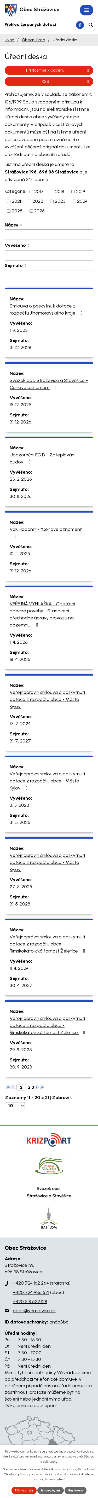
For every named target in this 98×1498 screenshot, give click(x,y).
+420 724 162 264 (31, 1283)
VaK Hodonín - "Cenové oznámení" (46, 532)
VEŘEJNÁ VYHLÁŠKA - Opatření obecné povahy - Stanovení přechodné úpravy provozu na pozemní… (42, 614)
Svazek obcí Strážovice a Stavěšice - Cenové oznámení (49, 384)
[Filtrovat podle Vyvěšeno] (49, 255)
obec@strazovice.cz (34, 1311)
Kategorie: (15, 191)
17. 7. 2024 (20, 724)
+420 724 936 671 (31, 1292)
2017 (39, 191)
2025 (17, 211)
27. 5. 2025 (21, 887)
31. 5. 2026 (20, 822)
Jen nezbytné (51, 1490)
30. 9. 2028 (21, 1067)
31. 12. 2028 (20, 347)
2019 (80, 191)
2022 (37, 201)
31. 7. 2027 (20, 741)
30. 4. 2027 (21, 985)
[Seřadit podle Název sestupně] (21, 226)
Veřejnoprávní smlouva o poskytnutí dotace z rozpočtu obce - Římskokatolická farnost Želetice (48, 944)
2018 (59, 191)
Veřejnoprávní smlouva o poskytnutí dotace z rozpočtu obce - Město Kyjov (47, 699)
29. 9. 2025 (21, 1050)
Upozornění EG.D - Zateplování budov (42, 458)
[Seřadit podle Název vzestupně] (21, 224)
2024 (82, 201)
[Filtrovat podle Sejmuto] (49, 275)
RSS (66, 81)
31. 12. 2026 (20, 422)
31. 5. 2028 (20, 904)
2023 (60, 201)
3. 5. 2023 (19, 805)
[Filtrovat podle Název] (49, 234)
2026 (39, 211)
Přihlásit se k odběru (58, 70)
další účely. (50, 1462)
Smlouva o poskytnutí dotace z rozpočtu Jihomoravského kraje (47, 309)
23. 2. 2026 (21, 479)
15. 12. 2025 (20, 405)
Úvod (9, 39)
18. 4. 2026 (20, 659)
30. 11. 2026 (21, 496)
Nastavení (75, 1490)
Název (11, 225)
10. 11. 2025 (20, 553)
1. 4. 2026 (19, 642)
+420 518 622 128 (30, 1301)
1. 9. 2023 (19, 330)
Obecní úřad (33, 39)
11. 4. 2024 (19, 968)
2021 (16, 201)
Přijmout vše (24, 1490)
